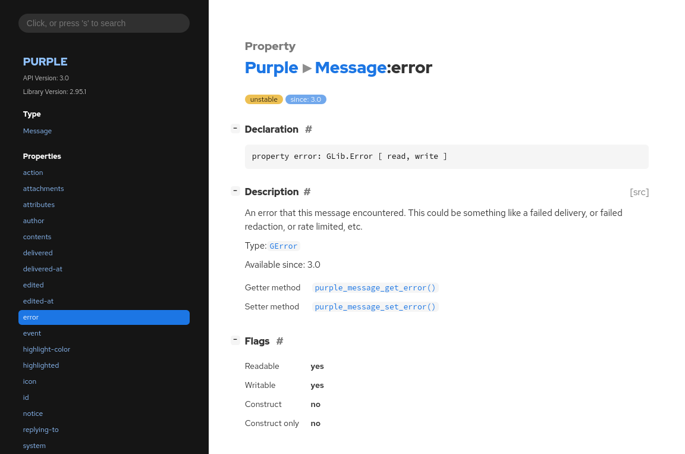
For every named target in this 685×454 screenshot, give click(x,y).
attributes (39, 204)
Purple (45, 61)
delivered (38, 253)
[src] (639, 192)
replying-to (41, 429)
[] (237, 128)
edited (33, 285)
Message (37, 131)
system (34, 445)
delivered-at (42, 269)
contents (37, 237)
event (32, 333)
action (33, 172)
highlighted (41, 365)
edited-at (38, 301)
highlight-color (46, 349)
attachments (43, 188)
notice (33, 413)
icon (29, 381)
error (31, 317)
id (26, 397)
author (34, 221)
